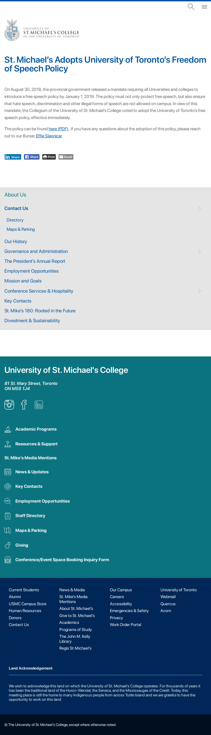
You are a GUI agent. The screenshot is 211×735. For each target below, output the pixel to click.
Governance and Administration (36, 251)
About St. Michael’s (76, 608)
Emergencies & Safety (129, 610)
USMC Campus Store (27, 603)
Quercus (168, 603)
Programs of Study (75, 629)
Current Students (24, 589)
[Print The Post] (49, 157)
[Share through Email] (66, 157)
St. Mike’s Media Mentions (30, 457)
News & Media (72, 589)
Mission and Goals (22, 281)
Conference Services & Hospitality (38, 291)
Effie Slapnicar (49, 136)
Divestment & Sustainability (32, 320)
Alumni (15, 596)
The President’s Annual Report (34, 261)
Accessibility (121, 603)
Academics (69, 622)
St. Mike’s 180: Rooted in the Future (40, 310)
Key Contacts (17, 301)
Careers (117, 596)
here (53, 128)
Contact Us (16, 208)
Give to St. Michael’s (77, 615)
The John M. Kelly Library (74, 639)
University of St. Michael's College (66, 370)
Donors (15, 617)
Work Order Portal (125, 624)
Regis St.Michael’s (75, 648)
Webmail (168, 596)
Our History (15, 241)
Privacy (116, 617)
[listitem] (9, 408)
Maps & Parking (21, 229)
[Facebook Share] (32, 157)
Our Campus (121, 589)
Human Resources (25, 610)
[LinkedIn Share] (13, 157)
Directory (15, 220)
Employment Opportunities (31, 271)
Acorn (165, 610)
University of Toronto (178, 589)
